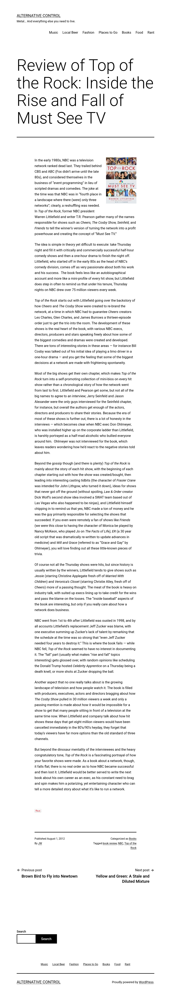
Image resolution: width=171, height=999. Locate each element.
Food (139, 32)
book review (110, 843)
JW (40, 843)
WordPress (146, 982)
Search (21, 931)
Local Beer (70, 32)
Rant (150, 32)
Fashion (88, 32)
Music (53, 32)
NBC (120, 843)
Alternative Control (39, 15)
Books (126, 32)
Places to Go (108, 32)
